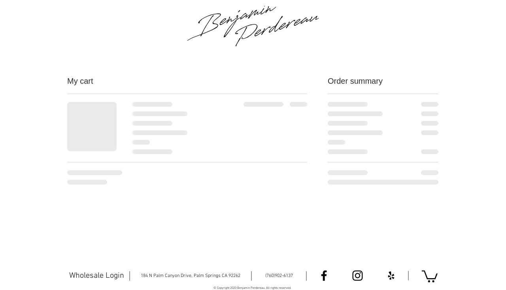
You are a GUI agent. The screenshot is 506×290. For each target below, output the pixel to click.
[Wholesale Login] (96, 276)
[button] (430, 275)
